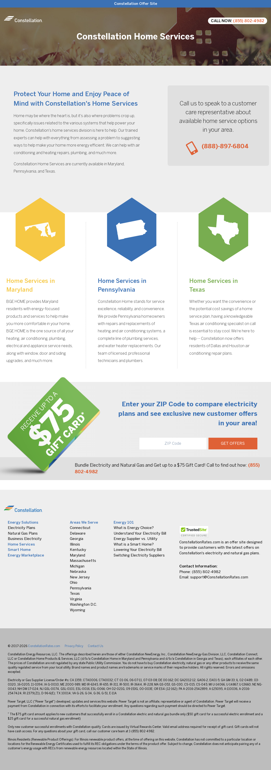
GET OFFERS (233, 443)
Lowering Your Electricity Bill (138, 549)
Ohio (73, 582)
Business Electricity (25, 539)
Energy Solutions (23, 522)
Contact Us (95, 646)
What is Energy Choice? (134, 528)
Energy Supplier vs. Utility (135, 539)
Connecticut (80, 528)
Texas (75, 593)
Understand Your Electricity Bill (140, 533)
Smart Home (19, 549)
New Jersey (80, 577)
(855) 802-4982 (248, 21)
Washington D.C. (83, 604)
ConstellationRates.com (44, 646)
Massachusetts (83, 560)
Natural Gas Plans (23, 533)
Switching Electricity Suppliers (139, 555)
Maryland (77, 555)
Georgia (76, 539)
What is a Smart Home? (134, 544)
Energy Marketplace (26, 555)
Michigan (77, 566)
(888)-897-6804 (225, 146)
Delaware (78, 533)
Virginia (76, 599)
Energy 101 (124, 522)
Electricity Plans (21, 528)
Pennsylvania (80, 588)
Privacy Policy (74, 646)
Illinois (75, 544)
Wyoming (77, 610)
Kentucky (78, 549)
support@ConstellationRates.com (219, 577)
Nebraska (78, 571)
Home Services (21, 544)
